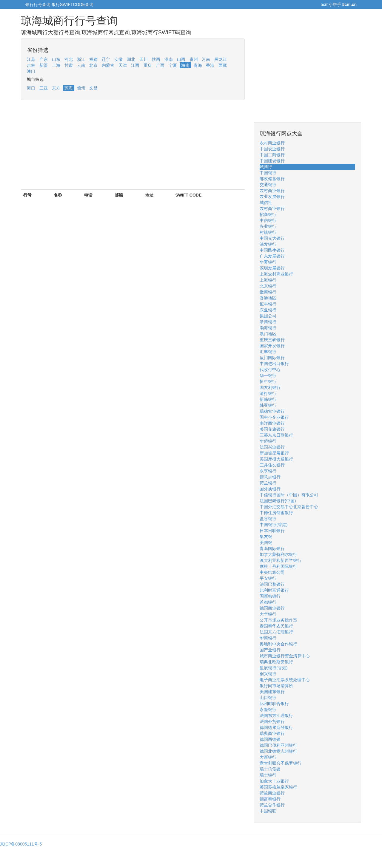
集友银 (266, 536)
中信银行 (268, 220)
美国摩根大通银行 (276, 459)
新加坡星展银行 (274, 453)
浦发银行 (268, 244)
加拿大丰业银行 (274, 781)
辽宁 (106, 59)
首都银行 (268, 602)
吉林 (31, 65)
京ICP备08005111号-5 (21, 844)
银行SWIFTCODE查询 (72, 4)
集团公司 (268, 315)
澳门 (31, 71)
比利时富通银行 (274, 590)
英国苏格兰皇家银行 (278, 787)
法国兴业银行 (272, 447)
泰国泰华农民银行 (276, 626)
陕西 (156, 59)
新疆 (43, 65)
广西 (160, 65)
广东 (43, 59)
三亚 (43, 88)
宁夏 (173, 65)
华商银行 (268, 638)
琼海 (68, 88)
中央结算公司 (272, 572)
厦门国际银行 (272, 357)
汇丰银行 (268, 351)
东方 (56, 88)
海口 (31, 88)
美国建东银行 (272, 691)
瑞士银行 (268, 775)
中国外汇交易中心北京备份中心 (289, 506)
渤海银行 (268, 327)
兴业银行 (268, 226)
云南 (81, 65)
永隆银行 (268, 709)
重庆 (148, 65)
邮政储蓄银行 (272, 178)
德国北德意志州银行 (278, 751)
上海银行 (268, 280)
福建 (93, 59)
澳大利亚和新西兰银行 (280, 560)
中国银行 (268, 172)
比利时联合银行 (274, 703)
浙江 (81, 59)
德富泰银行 (270, 799)
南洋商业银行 (272, 423)
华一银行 (268, 375)
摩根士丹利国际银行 (278, 566)
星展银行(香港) (273, 667)
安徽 (118, 59)
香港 (210, 65)
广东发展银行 (272, 256)
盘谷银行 (268, 518)
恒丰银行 (268, 304)
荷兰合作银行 (272, 805)
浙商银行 (268, 321)
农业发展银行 (272, 196)
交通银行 (268, 184)
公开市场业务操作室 (278, 620)
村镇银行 (268, 232)
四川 (143, 59)
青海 (198, 65)
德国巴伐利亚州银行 (278, 745)
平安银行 (268, 578)
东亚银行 (268, 309)
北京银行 (268, 286)
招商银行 (268, 214)
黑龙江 (220, 59)
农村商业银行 (272, 142)
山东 (56, 59)
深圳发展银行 (272, 268)
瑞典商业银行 (272, 733)
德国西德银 (270, 739)
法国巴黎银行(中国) (278, 500)
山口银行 (268, 697)
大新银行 (268, 757)
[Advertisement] (133, 147)
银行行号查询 (37, 4)
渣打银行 (268, 393)
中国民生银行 (272, 250)
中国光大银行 (272, 238)
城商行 (266, 166)
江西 (135, 65)
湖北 (131, 59)
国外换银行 (270, 488)
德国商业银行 (272, 608)
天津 (122, 65)
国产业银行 (270, 649)
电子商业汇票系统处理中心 (285, 679)
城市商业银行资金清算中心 (285, 655)
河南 (206, 59)
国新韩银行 (270, 596)
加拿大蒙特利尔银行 (278, 554)
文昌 (93, 88)
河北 (68, 59)
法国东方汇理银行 (276, 632)
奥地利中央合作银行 (278, 644)
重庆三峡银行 (272, 339)
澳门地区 (268, 333)
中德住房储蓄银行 (276, 512)
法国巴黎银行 (272, 584)
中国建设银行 (272, 160)
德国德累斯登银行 (276, 727)
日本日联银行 (272, 530)
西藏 (222, 65)
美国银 (266, 542)
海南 (185, 65)
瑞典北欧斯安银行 (276, 661)
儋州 (81, 88)
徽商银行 (268, 292)
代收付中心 (270, 369)
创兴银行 (268, 673)
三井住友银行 (272, 465)
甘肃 (68, 65)
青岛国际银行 (272, 548)
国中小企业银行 (274, 417)
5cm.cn (349, 4)
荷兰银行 (268, 482)
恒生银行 (268, 381)
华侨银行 (268, 441)
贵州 (194, 59)
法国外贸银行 (272, 721)
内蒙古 (108, 65)
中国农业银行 (272, 148)
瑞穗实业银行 (272, 411)
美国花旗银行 (272, 429)
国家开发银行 (272, 345)
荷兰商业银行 (272, 793)
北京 (93, 65)
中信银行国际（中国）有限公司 (289, 494)
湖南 (168, 59)
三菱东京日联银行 (276, 435)
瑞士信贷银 (270, 769)
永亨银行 (268, 471)
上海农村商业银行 (276, 274)
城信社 (266, 202)
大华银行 (268, 614)
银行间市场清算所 (276, 685)
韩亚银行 (268, 405)
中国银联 (268, 811)
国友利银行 (270, 387)
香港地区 (268, 298)
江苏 (31, 59)
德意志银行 (270, 476)
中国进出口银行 (274, 363)
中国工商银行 (272, 154)
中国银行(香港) (273, 524)
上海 (56, 65)
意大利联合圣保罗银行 (280, 763)
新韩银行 (268, 399)
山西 (181, 59)
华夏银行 (268, 262)
